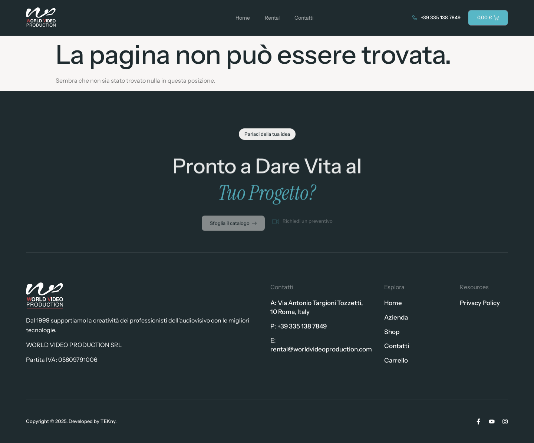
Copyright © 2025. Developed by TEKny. (71, 421)
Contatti (303, 17)
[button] (267, 136)
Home (242, 17)
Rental (272, 17)
